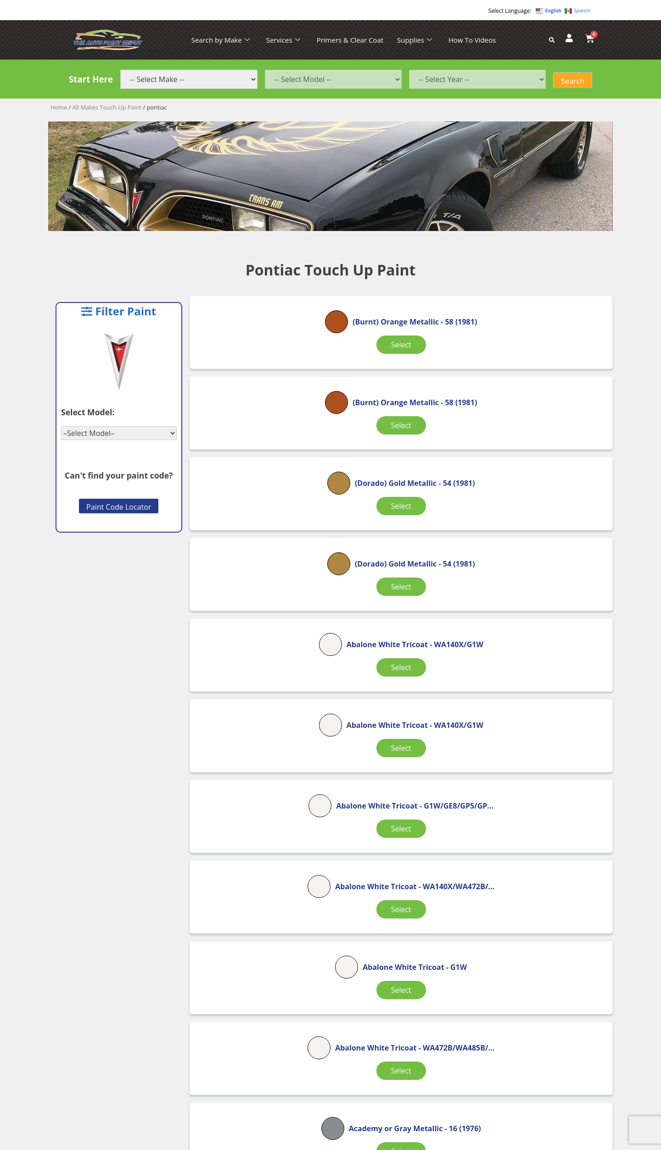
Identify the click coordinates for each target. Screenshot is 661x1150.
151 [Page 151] (470, 900)
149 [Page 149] (406, 900)
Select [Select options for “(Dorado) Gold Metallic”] (537, 383)
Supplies (414, 39)
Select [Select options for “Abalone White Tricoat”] (397, 501)
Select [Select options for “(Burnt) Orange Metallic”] (259, 383)
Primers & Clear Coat (350, 39)
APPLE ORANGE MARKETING (445, 1142)
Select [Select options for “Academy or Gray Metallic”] (397, 738)
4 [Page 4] (371, 900)
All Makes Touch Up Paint (107, 107)
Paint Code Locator (118, 507)
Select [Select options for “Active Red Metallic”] (259, 857)
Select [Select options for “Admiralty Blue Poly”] (397, 857)
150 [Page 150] (438, 900)
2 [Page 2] (324, 900)
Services (283, 39)
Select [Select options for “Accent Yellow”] (537, 733)
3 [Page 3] (348, 900)
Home (58, 107)
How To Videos (472, 39)
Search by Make (220, 39)
